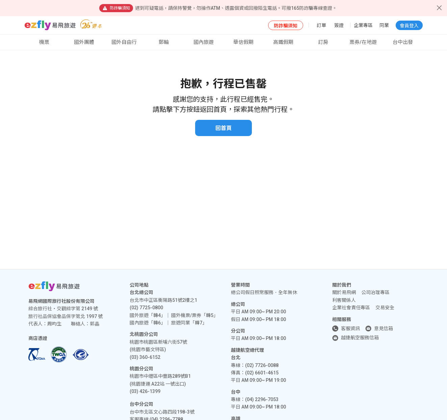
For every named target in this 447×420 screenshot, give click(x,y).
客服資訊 (350, 328)
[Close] (439, 8)
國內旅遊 (203, 42)
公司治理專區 (375, 292)
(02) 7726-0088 (262, 365)
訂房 (323, 42)
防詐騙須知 (285, 25)
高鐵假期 (283, 42)
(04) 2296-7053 (262, 399)
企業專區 (363, 25)
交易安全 (384, 307)
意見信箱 (383, 328)
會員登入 (409, 25)
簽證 (339, 25)
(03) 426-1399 (145, 391)
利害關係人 (344, 300)
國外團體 (84, 42)
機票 (44, 42)
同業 (384, 25)
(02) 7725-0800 (146, 307)
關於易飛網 (344, 292)
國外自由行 (124, 42)
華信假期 (243, 42)
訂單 (321, 25)
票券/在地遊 (363, 42)
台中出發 (403, 42)
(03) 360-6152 (145, 357)
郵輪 (164, 42)
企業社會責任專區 (351, 307)
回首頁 (223, 128)
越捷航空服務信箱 (360, 337)
